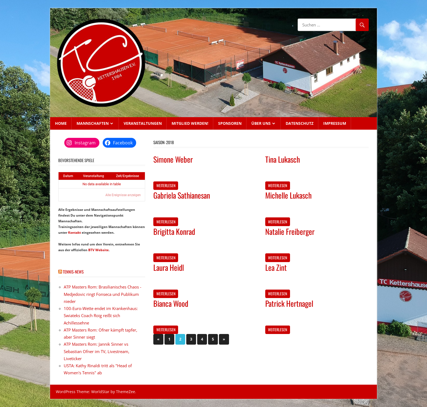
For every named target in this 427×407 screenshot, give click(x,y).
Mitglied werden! (190, 123)
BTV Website (98, 250)
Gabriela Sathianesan (181, 195)
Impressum (334, 123)
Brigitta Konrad (174, 231)
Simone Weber (173, 159)
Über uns (261, 123)
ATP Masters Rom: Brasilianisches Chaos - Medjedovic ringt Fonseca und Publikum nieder (102, 294)
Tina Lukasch (282, 159)
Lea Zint (276, 267)
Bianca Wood (170, 303)
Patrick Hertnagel (289, 303)
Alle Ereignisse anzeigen (123, 195)
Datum (68, 176)
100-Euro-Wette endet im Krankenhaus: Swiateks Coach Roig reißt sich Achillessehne (101, 316)
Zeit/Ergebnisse (127, 176)
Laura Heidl (168, 267)
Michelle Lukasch (288, 195)
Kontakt (74, 232)
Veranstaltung (93, 176)
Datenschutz (299, 123)
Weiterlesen (165, 185)
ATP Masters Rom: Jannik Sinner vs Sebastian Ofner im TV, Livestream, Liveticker (96, 351)
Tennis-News (73, 272)
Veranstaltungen (143, 123)
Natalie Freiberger (290, 231)
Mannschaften (93, 123)
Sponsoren (230, 123)
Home (61, 123)
